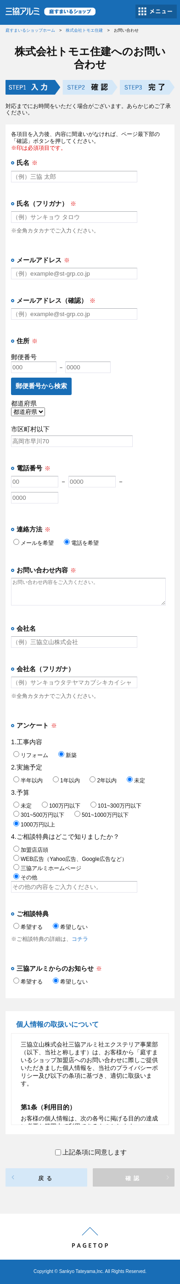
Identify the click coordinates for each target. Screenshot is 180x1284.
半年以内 (28, 780)
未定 (136, 780)
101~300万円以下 (115, 806)
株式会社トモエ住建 (84, 30)
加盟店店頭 (30, 850)
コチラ (80, 939)
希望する (28, 927)
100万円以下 (61, 806)
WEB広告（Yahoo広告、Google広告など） (70, 859)
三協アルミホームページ (47, 868)
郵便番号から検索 (41, 386)
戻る (46, 1178)
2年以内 (103, 780)
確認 (133, 1178)
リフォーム (30, 755)
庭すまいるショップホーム (30, 30)
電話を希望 (81, 543)
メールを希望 (33, 543)
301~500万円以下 (38, 815)
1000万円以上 (34, 824)
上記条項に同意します (91, 1152)
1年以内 (66, 780)
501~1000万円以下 (101, 815)
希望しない (70, 927)
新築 (67, 755)
